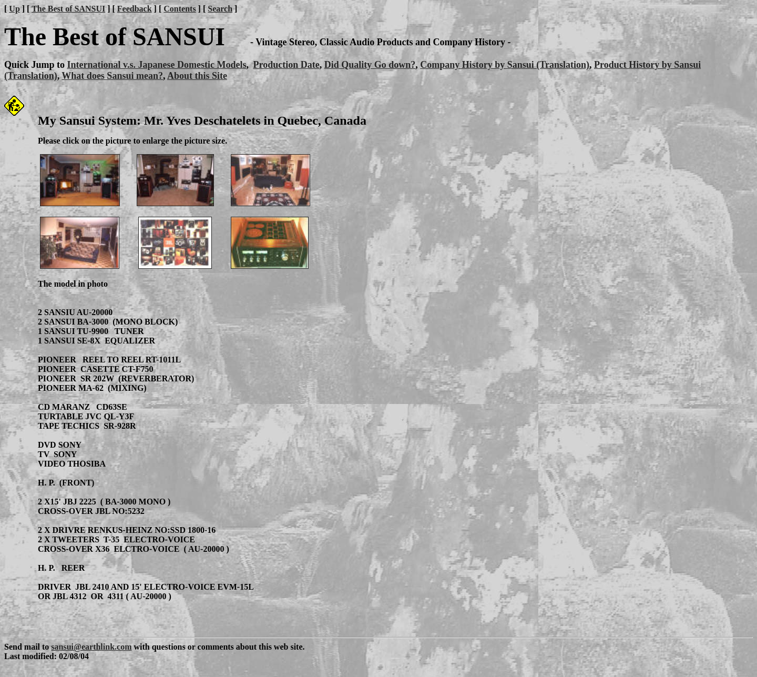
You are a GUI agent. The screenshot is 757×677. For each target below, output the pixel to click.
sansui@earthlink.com (91, 646)
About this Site (197, 75)
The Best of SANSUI (68, 8)
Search (220, 8)
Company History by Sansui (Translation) (504, 64)
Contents (179, 8)
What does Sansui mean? (112, 75)
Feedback (134, 8)
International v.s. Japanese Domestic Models (157, 64)
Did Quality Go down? (370, 64)
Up (14, 8)
